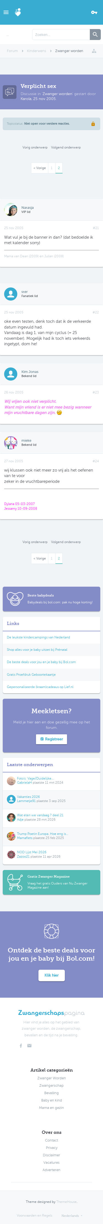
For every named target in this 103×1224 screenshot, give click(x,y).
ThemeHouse (66, 1202)
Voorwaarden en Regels (34, 1215)
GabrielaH (24, 782)
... (7, 34)
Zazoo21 (23, 856)
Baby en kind (51, 1100)
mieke (26, 440)
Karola (26, 99)
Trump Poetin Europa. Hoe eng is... (42, 834)
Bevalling (51, 1093)
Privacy (51, 1148)
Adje (20, 819)
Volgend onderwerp (66, 147)
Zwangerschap (51, 1086)
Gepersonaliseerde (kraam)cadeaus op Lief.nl (40, 687)
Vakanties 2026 (28, 797)
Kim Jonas (29, 372)
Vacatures (51, 1163)
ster (24, 292)
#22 (96, 312)
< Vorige (40, 168)
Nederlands (70, 1216)
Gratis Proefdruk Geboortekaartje (31, 675)
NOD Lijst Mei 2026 (31, 852)
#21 (96, 228)
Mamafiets (24, 838)
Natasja (27, 208)
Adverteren (51, 1170)
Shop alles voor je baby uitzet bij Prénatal (37, 650)
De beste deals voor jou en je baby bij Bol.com (41, 662)
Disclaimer (51, 1155)
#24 (96, 461)
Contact (51, 1140)
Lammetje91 (26, 801)
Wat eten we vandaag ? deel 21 (40, 815)
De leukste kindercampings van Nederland (38, 637)
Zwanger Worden (51, 1078)
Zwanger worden (57, 94)
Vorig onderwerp (35, 147)
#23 (96, 392)
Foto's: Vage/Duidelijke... (35, 778)
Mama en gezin (51, 1108)
